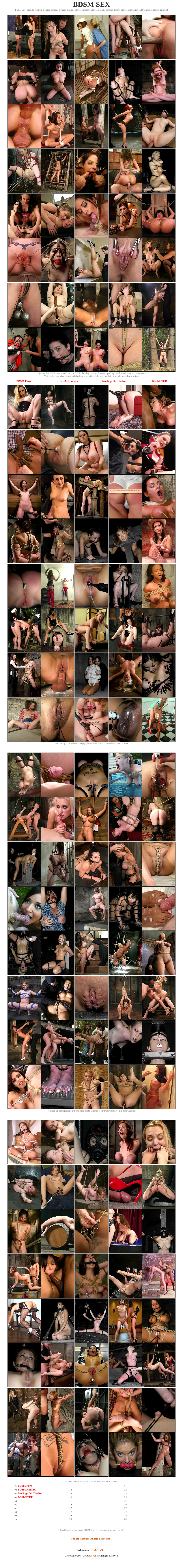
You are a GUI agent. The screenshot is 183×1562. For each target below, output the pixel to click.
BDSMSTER (159, 381)
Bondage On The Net (114, 381)
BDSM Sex (93, 1556)
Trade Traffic (97, 1550)
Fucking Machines (80, 1538)
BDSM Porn (23, 381)
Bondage (94, 1538)
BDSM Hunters (69, 381)
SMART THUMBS (98, 1558)
